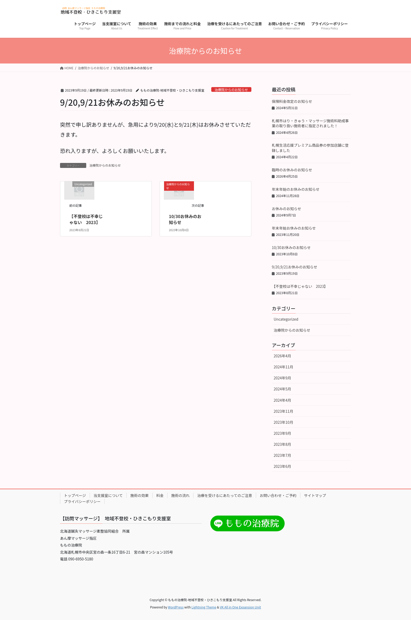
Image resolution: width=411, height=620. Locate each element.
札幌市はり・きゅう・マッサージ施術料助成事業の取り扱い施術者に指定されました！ (310, 123)
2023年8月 (282, 444)
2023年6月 (282, 466)
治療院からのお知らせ (231, 89)
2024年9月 (282, 377)
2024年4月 (282, 400)
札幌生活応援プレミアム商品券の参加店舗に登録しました (310, 147)
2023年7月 (282, 455)
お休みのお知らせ (286, 208)
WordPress (176, 607)
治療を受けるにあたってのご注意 (224, 495)
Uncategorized (286, 319)
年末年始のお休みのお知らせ (296, 189)
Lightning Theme (203, 607)
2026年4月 (282, 355)
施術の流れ (180, 495)
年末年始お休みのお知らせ (294, 228)
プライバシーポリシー (82, 501)
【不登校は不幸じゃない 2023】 (86, 219)
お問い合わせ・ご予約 (278, 495)
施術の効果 (139, 495)
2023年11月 (283, 411)
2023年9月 (282, 433)
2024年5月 (282, 388)
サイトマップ (315, 495)
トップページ (75, 495)
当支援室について (108, 495)
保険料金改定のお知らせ (292, 101)
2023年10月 (283, 422)
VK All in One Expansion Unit (240, 607)
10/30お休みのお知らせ (185, 219)
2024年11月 (283, 366)
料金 (160, 495)
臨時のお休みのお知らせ (292, 169)
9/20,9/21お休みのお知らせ (294, 266)
